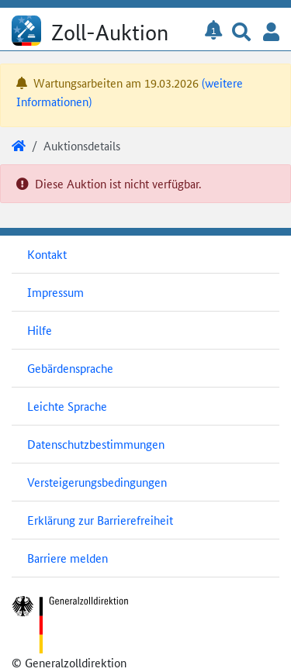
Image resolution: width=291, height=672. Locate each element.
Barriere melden (67, 558)
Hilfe (39, 330)
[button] (241, 32)
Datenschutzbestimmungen (96, 444)
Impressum (55, 292)
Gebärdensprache (70, 368)
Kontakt (47, 254)
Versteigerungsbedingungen (97, 482)
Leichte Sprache (67, 406)
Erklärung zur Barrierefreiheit (100, 520)
